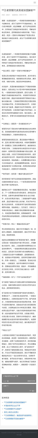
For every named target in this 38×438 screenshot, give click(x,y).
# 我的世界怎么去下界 (12, 406)
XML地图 (19, 435)
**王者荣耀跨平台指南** (12, 409)
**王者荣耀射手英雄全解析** (14, 419)
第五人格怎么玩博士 (11, 412)
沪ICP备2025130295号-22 (30, 432)
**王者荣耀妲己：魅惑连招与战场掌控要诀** (18, 415)
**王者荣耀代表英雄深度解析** (15, 402)
